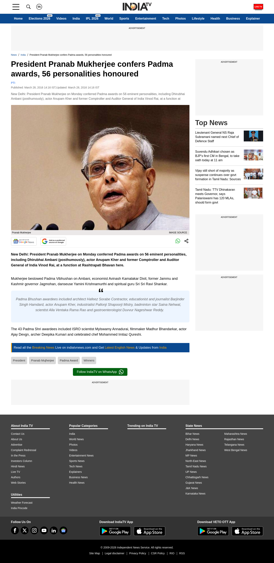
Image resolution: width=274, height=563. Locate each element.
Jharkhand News (196, 450)
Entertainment (145, 18)
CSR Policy (158, 553)
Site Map (94, 553)
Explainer (253, 18)
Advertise (16, 444)
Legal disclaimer (114, 553)
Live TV (15, 471)
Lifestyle (198, 18)
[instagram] (34, 530)
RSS (182, 553)
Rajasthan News (234, 439)
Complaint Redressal (23, 450)
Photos (180, 18)
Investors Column (21, 461)
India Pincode (19, 508)
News (14, 55)
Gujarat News (194, 482)
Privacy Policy (137, 553)
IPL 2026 (92, 18)
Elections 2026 (39, 18)
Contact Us (17, 433)
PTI (13, 82)
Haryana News (194, 444)
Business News (78, 477)
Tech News (75, 466)
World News (76, 439)
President (19, 360)
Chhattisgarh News (197, 477)
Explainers (75, 471)
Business (233, 18)
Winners (89, 360)
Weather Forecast (22, 502)
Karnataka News (196, 493)
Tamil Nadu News (196, 466)
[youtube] (44, 530)
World (109, 18)
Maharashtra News (235, 433)
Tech (165, 18)
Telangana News (234, 444)
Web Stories (18, 482)
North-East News (196, 461)
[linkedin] (54, 530)
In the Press (18, 455)
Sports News (77, 461)
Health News (77, 482)
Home (18, 18)
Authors (15, 477)
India (76, 18)
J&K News (192, 488)
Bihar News (193, 433)
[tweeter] (25, 530)
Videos (61, 18)
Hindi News (18, 466)
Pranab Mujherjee (42, 360)
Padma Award (69, 360)
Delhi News (192, 439)
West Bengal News (235, 450)
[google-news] (63, 530)
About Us (16, 439)
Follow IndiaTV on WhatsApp (100, 372)
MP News (191, 455)
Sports (124, 18)
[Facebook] (15, 530)
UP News (191, 471)
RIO (171, 553)
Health (215, 18)
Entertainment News (81, 455)
